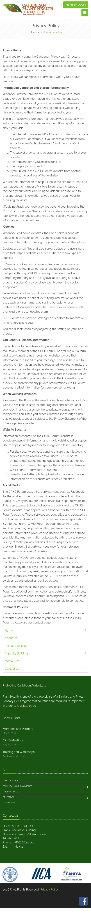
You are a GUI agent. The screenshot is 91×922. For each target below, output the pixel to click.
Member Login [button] (75, 4)
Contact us (9, 803)
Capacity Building (16, 653)
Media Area (12, 661)
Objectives (8, 797)
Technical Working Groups (17, 786)
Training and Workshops (19, 752)
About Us (11, 638)
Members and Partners (18, 729)
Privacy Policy (49, 889)
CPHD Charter (10, 781)
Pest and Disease (16, 645)
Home (35, 32)
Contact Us (12, 668)
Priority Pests (10, 792)
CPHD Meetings (13, 740)
